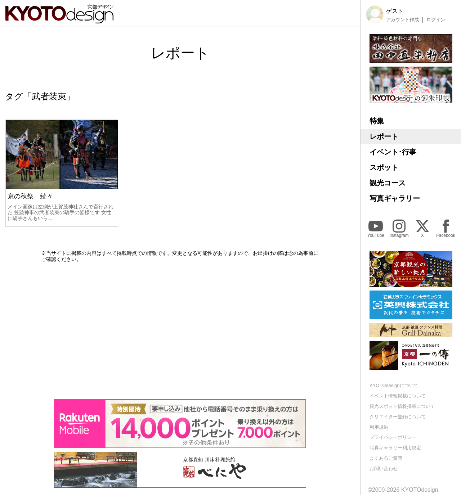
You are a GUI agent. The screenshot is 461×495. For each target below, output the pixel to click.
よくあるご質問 (386, 458)
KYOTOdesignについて (394, 385)
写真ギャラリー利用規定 (395, 447)
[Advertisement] (180, 330)
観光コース (388, 183)
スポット (384, 167)
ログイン (435, 19)
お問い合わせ (384, 468)
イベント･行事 (393, 152)
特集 (377, 121)
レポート (384, 136)
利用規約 (379, 427)
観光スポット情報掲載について (402, 406)
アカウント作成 (402, 19)
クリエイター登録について (398, 416)
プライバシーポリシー (393, 437)
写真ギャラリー (395, 198)
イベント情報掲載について (398, 396)
